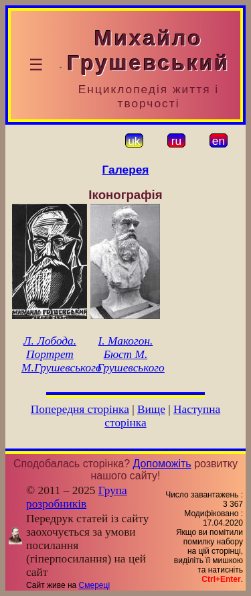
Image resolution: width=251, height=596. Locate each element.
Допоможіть (162, 463)
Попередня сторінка (80, 409)
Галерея (125, 169)
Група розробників (76, 497)
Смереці (94, 585)
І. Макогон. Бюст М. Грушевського (131, 354)
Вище (151, 409)
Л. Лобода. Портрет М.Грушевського (61, 354)
